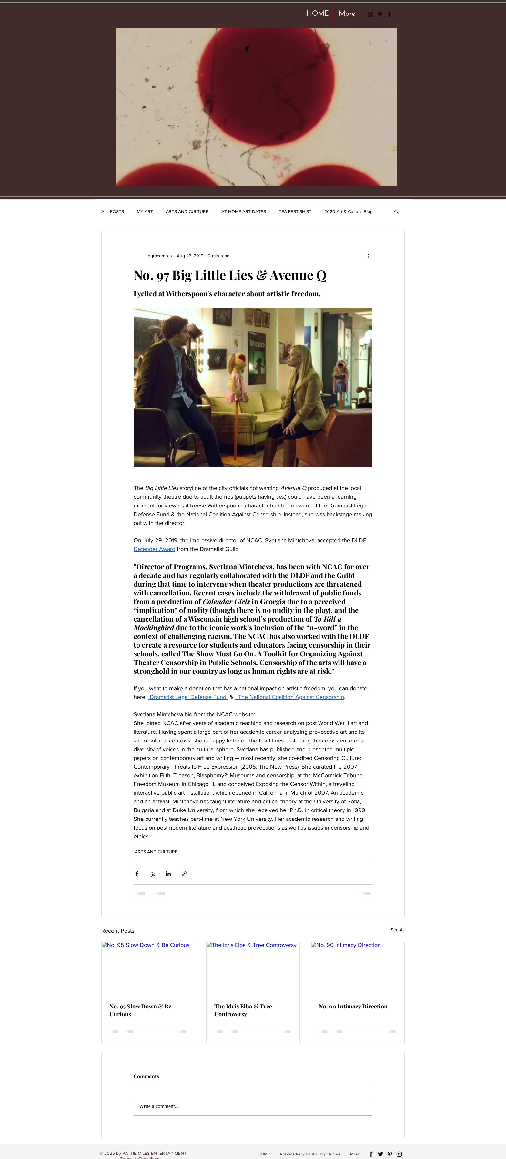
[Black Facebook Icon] (389, 14)
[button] (396, 211)
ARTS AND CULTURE (187, 211)
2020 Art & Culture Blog (348, 211)
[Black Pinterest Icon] (379, 14)
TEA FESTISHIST (295, 211)
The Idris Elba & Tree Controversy (243, 1010)
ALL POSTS (112, 211)
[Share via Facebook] (137, 874)
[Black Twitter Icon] (380, 1154)
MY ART (145, 211)
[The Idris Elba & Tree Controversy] (253, 968)
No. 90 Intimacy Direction (353, 1006)
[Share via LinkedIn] (168, 874)
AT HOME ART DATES (243, 211)
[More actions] (368, 256)
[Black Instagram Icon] (370, 14)
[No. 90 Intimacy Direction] (357, 968)
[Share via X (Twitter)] (152, 874)
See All (398, 929)
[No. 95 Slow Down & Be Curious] (148, 968)
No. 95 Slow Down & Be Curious (140, 1010)
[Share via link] (184, 874)
